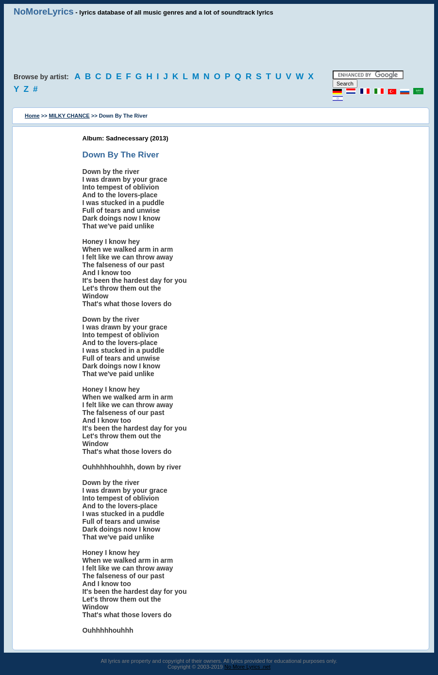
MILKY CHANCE (69, 116)
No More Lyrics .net (247, 667)
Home (32, 116)
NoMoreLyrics (44, 11)
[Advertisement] (219, 44)
